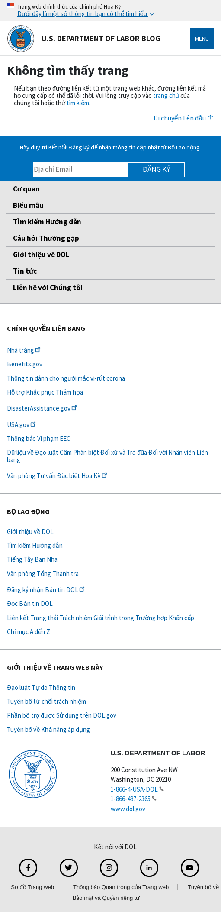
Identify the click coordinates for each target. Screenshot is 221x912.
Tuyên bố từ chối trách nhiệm (46, 701)
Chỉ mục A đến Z (28, 631)
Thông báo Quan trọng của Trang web (121, 887)
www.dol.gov (128, 809)
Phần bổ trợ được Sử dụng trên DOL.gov (61, 715)
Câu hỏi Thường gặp (46, 238)
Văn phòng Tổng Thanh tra (43, 573)
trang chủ (166, 95)
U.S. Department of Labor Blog (83, 38)
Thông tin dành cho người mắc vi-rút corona (66, 378)
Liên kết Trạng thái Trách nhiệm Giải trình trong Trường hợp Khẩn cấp (100, 618)
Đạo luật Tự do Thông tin (41, 687)
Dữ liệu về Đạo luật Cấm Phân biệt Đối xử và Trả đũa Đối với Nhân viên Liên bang (107, 455)
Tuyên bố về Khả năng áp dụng (48, 729)
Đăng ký (156, 169)
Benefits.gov (24, 364)
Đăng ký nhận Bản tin (46, 589)
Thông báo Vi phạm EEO (39, 438)
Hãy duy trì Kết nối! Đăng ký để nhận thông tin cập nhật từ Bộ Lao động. (110, 147)
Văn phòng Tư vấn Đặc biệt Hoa (58, 476)
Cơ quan (26, 189)
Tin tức (25, 271)
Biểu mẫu (28, 205)
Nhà (24, 350)
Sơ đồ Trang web (32, 887)
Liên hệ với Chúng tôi (48, 287)
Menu (202, 38)
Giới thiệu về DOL (41, 254)
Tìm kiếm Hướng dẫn (47, 221)
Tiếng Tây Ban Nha (32, 559)
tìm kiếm (78, 103)
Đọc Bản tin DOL (30, 603)
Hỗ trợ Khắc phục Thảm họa (45, 392)
